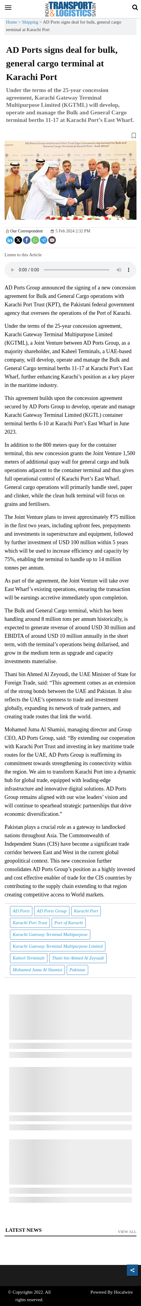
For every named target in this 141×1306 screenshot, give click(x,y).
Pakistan (77, 969)
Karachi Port (86, 910)
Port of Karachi (68, 922)
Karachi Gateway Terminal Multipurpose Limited (58, 946)
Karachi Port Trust (30, 922)
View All (127, 1231)
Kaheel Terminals (29, 958)
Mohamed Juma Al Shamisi (37, 969)
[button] (70, 137)
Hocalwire (123, 1292)
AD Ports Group (52, 910)
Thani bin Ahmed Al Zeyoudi (78, 958)
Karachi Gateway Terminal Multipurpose (50, 934)
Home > (14, 22)
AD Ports (21, 910)
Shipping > (32, 22)
